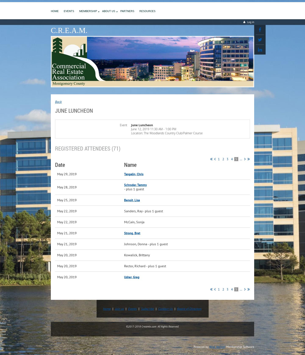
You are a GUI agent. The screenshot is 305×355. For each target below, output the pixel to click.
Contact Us (165, 309)
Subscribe (147, 309)
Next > (245, 159)
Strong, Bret (132, 233)
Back (58, 102)
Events (132, 309)
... (241, 159)
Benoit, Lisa (132, 200)
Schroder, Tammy (135, 185)
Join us (119, 309)
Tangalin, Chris (133, 174)
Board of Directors (189, 309)
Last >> (248, 159)
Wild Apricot (217, 347)
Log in (250, 22)
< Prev (214, 159)
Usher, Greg (131, 277)
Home (107, 309)
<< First (211, 159)
